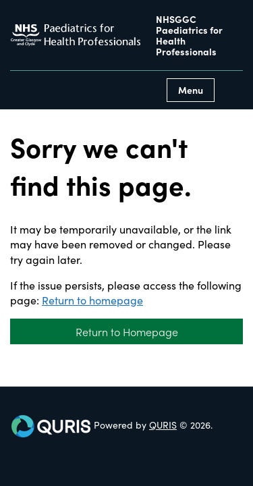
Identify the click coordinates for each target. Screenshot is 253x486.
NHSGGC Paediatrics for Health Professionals (189, 35)
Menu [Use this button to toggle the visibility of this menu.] (190, 90)
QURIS (163, 424)
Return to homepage (92, 299)
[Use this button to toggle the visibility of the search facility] (232, 90)
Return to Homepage (127, 331)
